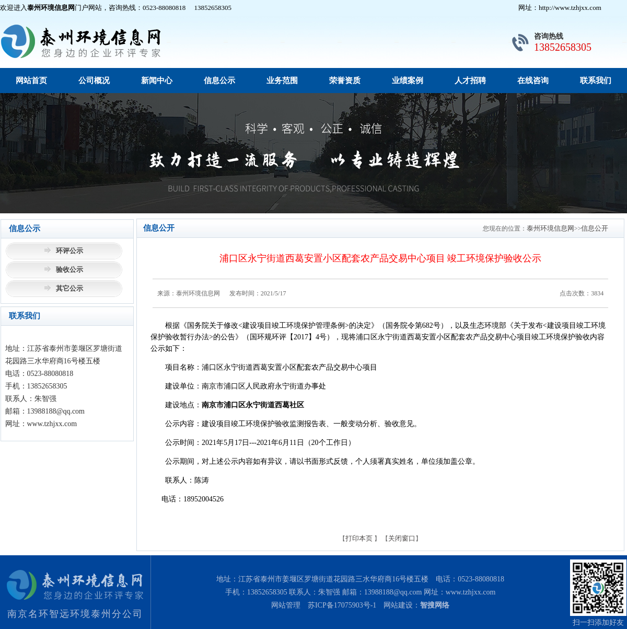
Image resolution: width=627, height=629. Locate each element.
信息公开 (594, 228)
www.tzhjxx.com (471, 592)
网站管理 (285, 605)
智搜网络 (434, 605)
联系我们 (595, 80)
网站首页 (31, 80)
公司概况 (94, 80)
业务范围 (282, 80)
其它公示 (69, 288)
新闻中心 (156, 80)
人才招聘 (470, 80)
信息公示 (219, 80)
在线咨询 (533, 80)
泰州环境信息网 (550, 228)
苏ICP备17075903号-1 (342, 605)
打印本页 (359, 538)
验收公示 (69, 269)
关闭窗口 (401, 538)
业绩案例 (407, 80)
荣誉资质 (345, 80)
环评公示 (69, 251)
